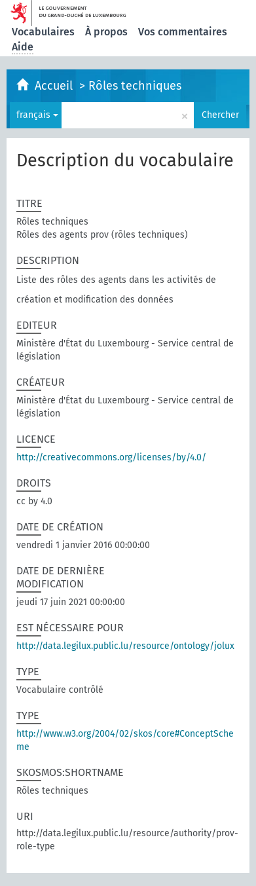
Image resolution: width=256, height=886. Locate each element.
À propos (106, 32)
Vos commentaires (182, 32)
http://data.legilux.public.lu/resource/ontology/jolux (125, 646)
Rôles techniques (134, 86)
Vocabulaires (43, 32)
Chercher (220, 114)
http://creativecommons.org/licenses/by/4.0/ (111, 457)
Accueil (55, 86)
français (37, 114)
